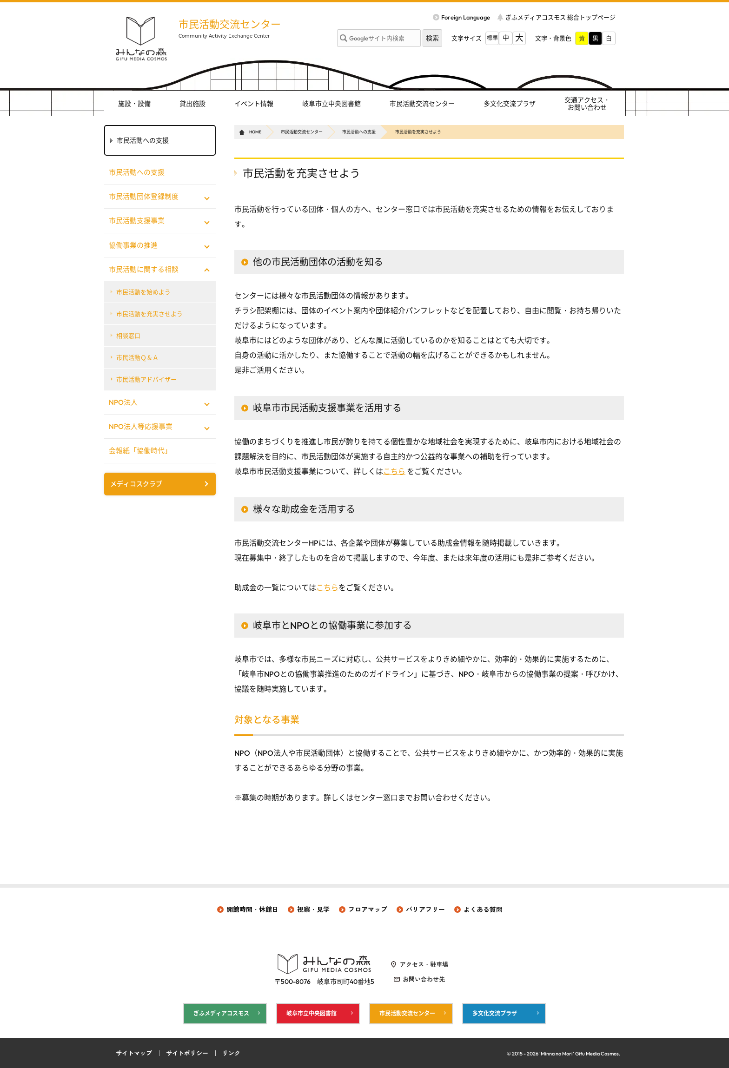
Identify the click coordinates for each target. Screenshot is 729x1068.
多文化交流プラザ (510, 103)
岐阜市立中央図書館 (331, 103)
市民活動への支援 (359, 131)
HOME (255, 131)
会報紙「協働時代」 (140, 450)
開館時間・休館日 (252, 909)
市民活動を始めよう (143, 292)
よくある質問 (483, 909)
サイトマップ (134, 1053)
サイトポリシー (187, 1053)
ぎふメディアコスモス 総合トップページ (560, 17)
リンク (231, 1053)
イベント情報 (253, 103)
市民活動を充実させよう (149, 313)
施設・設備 (134, 103)
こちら (394, 471)
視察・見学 (313, 909)
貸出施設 (192, 103)
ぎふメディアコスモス (221, 1013)
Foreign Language (465, 17)
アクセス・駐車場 (424, 964)
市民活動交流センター (230, 24)
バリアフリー (425, 909)
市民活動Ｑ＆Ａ (137, 357)
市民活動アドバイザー (146, 379)
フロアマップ (367, 909)
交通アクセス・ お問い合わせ (587, 104)
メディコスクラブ (136, 484)
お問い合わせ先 (424, 979)
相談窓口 (128, 335)
